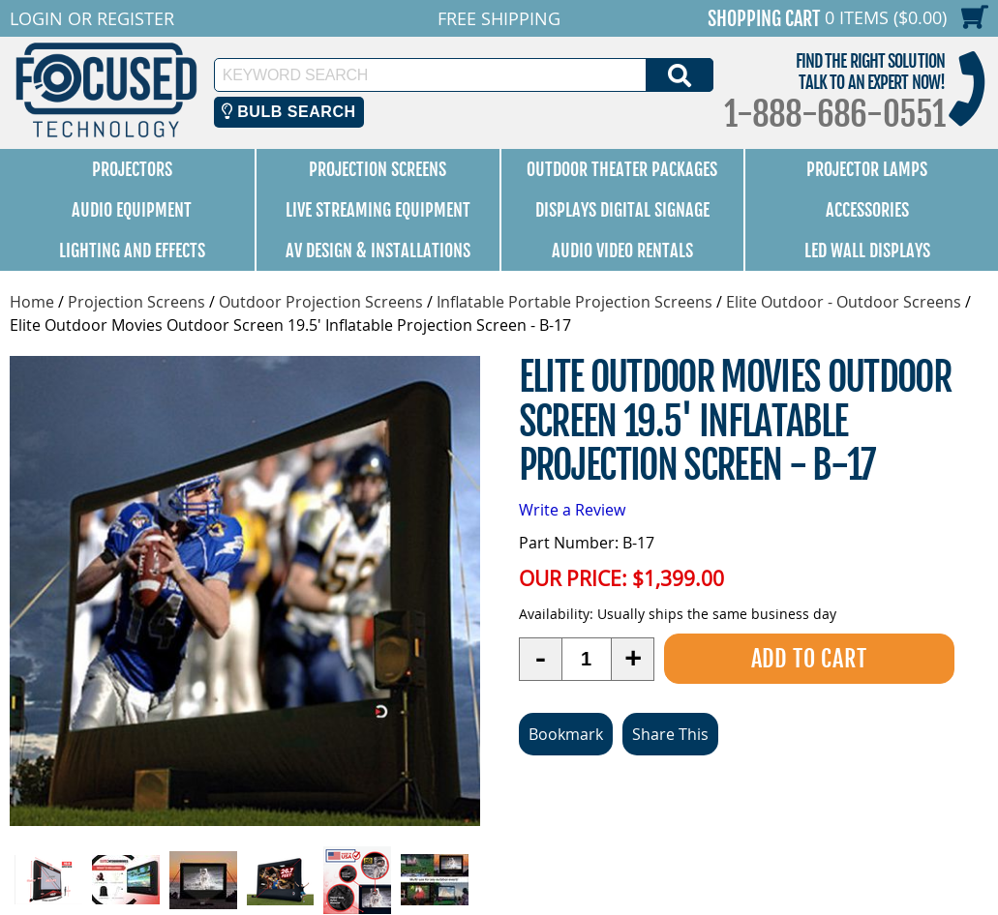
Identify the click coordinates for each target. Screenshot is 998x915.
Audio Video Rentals (622, 250)
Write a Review (572, 509)
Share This (670, 734)
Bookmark (566, 734)
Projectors (132, 169)
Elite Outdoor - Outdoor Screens (843, 301)
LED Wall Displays (867, 250)
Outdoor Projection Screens (321, 301)
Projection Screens (377, 169)
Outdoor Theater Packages (622, 169)
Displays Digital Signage (622, 210)
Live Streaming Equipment (378, 210)
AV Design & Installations (378, 250)
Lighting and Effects (132, 250)
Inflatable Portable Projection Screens (574, 301)
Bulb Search (289, 111)
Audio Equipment (132, 210)
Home (32, 301)
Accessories (867, 210)
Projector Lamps (866, 169)
